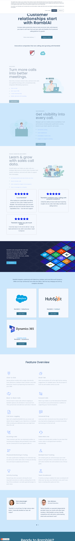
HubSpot (57, 314)
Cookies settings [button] (48, 10)
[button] (36, 530)
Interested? (22, 349)
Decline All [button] (61, 10)
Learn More (22, 319)
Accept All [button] (54, 10)
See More (11, 268)
